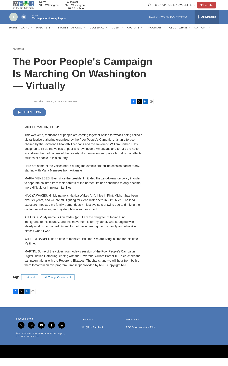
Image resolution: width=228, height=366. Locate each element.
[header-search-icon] (151, 8)
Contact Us (87, 327)
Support (200, 35)
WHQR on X (132, 327)
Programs (154, 35)
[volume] (24, 24)
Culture (133, 35)
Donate (210, 9)
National (18, 56)
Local (24, 35)
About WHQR (178, 35)
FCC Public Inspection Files (140, 335)
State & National (70, 35)
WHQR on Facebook (92, 335)
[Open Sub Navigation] (31, 35)
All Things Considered (57, 284)
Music (115, 35)
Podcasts (43, 35)
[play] (13, 25)
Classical (97, 35)
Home (13, 35)
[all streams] (207, 24)
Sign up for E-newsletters (177, 8)
